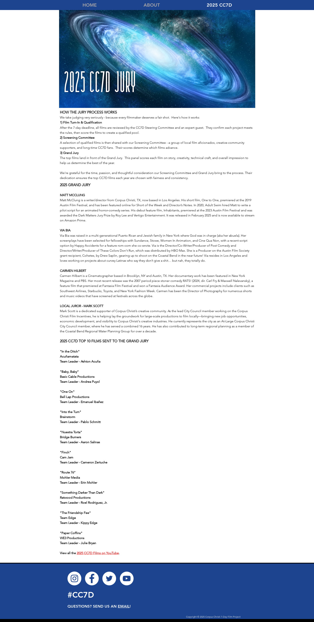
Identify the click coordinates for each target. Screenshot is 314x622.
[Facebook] (92, 578)
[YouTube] (127, 578)
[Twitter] (109, 578)
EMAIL (124, 606)
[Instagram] (74, 578)
